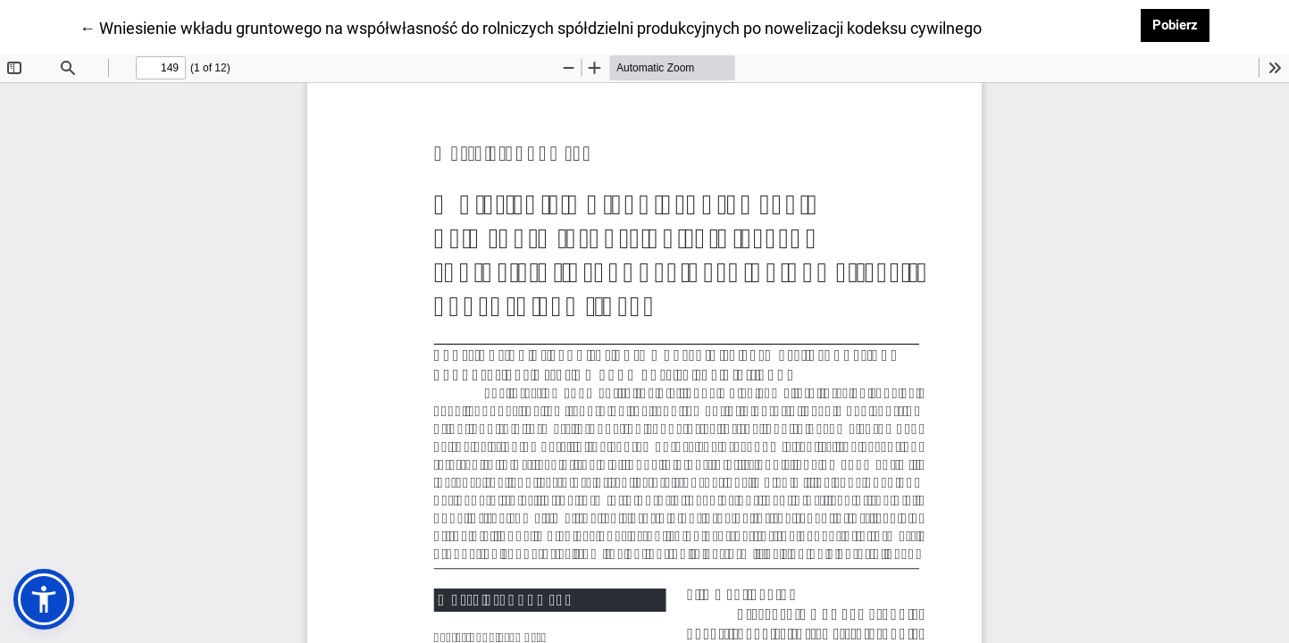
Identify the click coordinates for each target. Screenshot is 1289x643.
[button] (44, 599)
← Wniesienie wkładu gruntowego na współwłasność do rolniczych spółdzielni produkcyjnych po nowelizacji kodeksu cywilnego (531, 27)
